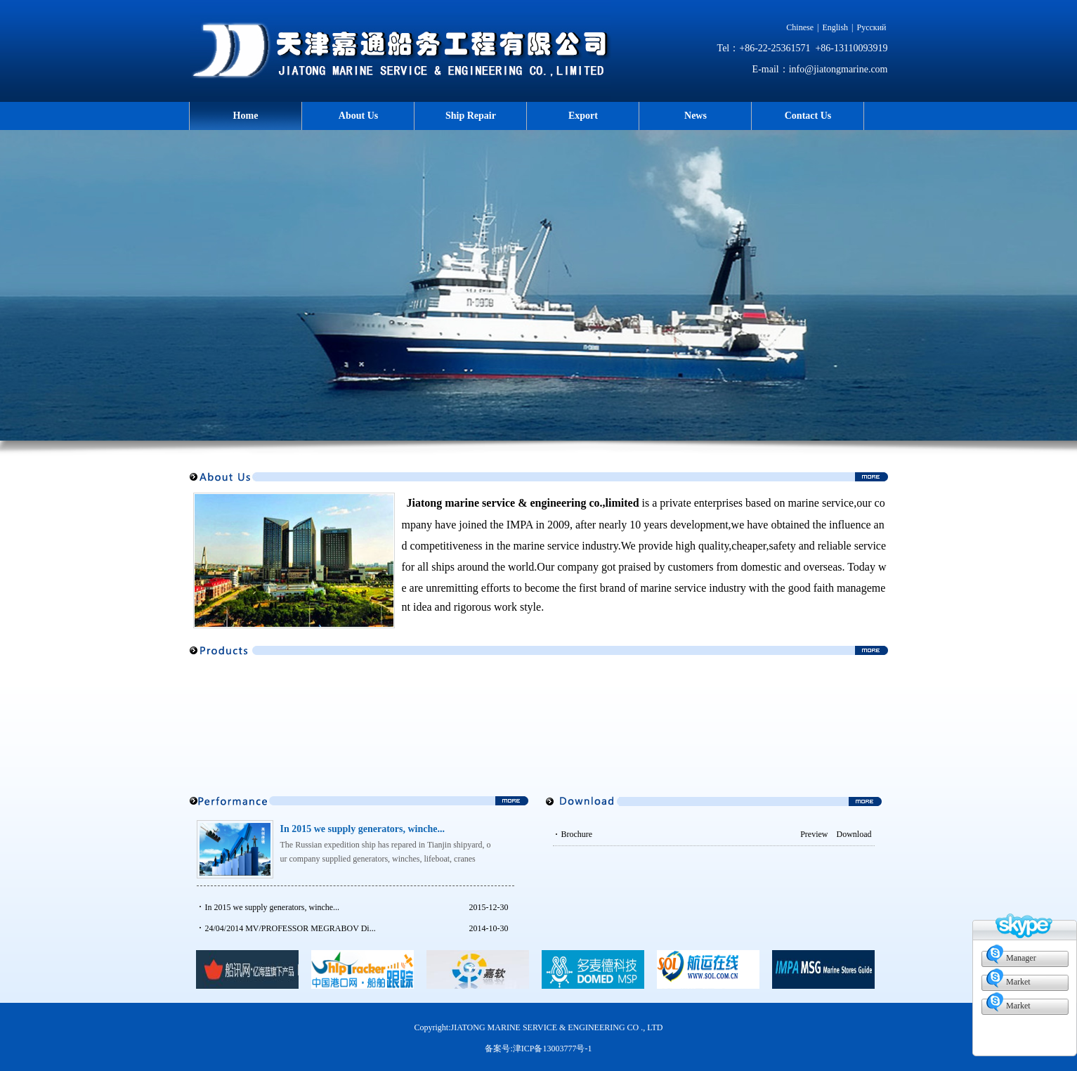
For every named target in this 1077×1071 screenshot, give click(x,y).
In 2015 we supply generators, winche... (362, 829)
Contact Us (808, 115)
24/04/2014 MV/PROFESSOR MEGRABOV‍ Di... (290, 928)
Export (583, 115)
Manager (1021, 958)
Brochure (694, 834)
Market (1018, 982)
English (835, 27)
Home (246, 115)
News (695, 115)
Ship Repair (470, 115)
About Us (358, 115)
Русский (872, 27)
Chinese (800, 27)
